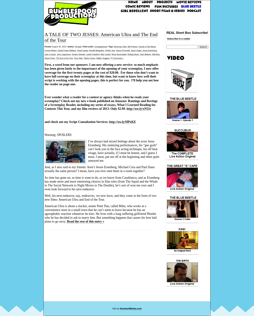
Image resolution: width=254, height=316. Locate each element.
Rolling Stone (133, 54)
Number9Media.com (131, 308)
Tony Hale (78, 58)
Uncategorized (101, 47)
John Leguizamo (64, 54)
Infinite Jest (110, 50)
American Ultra (120, 47)
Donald (78, 47)
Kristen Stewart (78, 54)
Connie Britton (51, 50)
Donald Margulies (96, 50)
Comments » (117, 58)
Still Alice (156, 54)
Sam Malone (145, 54)
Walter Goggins (102, 58)
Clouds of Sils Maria (147, 47)
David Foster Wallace (67, 50)
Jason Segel (136, 50)
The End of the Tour (64, 58)
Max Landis (106, 54)
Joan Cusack (50, 54)
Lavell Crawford (92, 54)
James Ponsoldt (123, 50)
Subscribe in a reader (178, 38)
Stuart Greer (50, 58)
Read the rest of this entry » (85, 221)
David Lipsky (82, 50)
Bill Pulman (132, 47)
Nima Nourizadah (119, 54)
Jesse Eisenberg (149, 50)
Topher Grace (89, 58)
